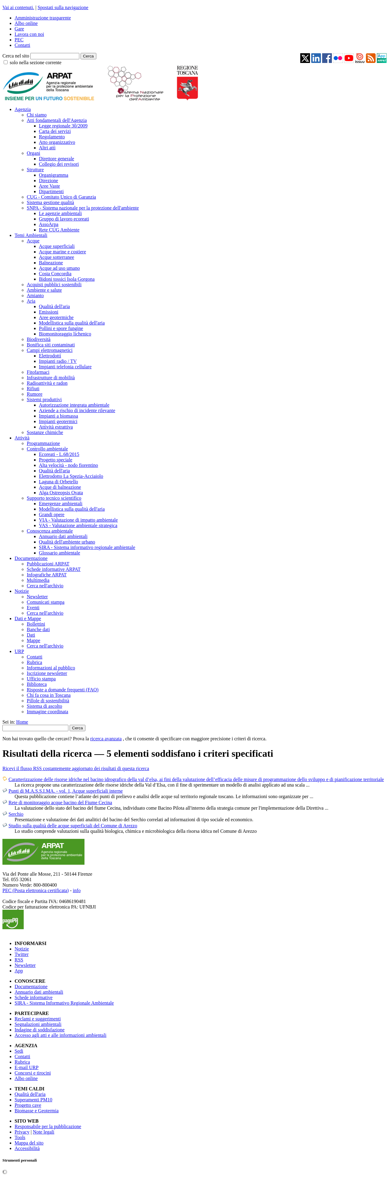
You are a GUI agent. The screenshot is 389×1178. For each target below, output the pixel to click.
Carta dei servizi (55, 131)
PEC (19, 39)
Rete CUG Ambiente (59, 229)
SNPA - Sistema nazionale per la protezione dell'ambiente (83, 207)
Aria (31, 301)
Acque (33, 240)
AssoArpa (48, 224)
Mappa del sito (29, 1142)
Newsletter (37, 596)
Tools (20, 1137)
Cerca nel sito (15, 55)
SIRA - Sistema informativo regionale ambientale (87, 547)
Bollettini (36, 624)
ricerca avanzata (106, 738)
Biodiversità (38, 339)
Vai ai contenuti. (18, 7)
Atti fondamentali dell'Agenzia (57, 120)
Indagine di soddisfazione (39, 1029)
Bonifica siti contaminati (51, 344)
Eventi (33, 607)
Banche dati (38, 629)
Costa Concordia (55, 273)
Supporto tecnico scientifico (54, 498)
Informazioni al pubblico (51, 667)
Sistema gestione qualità (50, 202)
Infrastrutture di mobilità (51, 377)
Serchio (16, 814)
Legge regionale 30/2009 (63, 125)
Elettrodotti (50, 355)
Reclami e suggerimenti (38, 1018)
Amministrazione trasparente (43, 17)
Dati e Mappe (28, 618)
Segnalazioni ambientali (38, 1024)
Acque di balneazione (60, 487)
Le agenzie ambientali (60, 213)
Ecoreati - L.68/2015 (59, 454)
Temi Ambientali (31, 235)
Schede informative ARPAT (54, 569)
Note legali (43, 1132)
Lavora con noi (29, 34)
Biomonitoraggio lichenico (65, 333)
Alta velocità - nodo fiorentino (68, 465)
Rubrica (34, 662)
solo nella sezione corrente (35, 62)
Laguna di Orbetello (58, 481)
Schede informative (34, 997)
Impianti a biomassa (58, 416)
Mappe (33, 640)
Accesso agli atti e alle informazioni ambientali (60, 1035)
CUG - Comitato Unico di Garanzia (61, 197)
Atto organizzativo (57, 142)
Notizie (22, 591)
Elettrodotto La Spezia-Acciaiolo (71, 476)
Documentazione (31, 558)
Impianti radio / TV (58, 361)
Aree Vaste (49, 186)
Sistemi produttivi (44, 399)
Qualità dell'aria (54, 306)
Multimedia (38, 580)
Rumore (35, 394)
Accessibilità (27, 1148)
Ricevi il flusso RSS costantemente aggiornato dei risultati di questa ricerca (75, 768)
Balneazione (51, 262)
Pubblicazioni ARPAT (48, 563)
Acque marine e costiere (62, 251)
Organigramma (53, 175)
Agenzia (23, 109)
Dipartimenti (51, 191)
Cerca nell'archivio (45, 585)
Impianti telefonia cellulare (65, 366)
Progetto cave (28, 1105)
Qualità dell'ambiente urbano (67, 541)
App (19, 970)
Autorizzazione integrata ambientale (74, 405)
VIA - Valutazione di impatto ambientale (78, 520)
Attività (22, 437)
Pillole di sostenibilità (48, 700)
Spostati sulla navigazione (63, 7)
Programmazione (43, 443)
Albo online (26, 23)
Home (22, 722)
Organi (33, 153)
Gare (19, 28)
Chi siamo (36, 114)
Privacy (22, 1132)
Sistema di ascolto (44, 706)
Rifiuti (33, 388)
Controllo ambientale (47, 448)
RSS (19, 959)
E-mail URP (27, 1067)
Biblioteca (37, 684)
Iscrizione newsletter (47, 673)
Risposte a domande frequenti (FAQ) (62, 689)
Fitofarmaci (38, 372)
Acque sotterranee (56, 257)
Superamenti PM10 (33, 1099)
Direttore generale (56, 158)
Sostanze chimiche (45, 432)
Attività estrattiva (56, 426)
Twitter (22, 954)
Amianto (35, 295)
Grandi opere (51, 514)
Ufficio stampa (41, 678)
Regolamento (52, 136)
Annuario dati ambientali (63, 536)
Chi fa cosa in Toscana (49, 695)
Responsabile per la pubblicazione (48, 1126)
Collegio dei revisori (59, 164)
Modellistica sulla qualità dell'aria (72, 322)
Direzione (48, 180)
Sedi (19, 1051)
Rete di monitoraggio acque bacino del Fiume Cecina (60, 802)
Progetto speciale (55, 459)
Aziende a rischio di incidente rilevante (77, 410)
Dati (31, 635)
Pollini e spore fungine (61, 328)
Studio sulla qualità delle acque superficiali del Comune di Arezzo (73, 825)
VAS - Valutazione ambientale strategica (78, 525)
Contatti (22, 45)
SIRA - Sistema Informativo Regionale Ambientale (64, 1003)
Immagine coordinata (47, 711)
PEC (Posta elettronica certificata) (35, 890)
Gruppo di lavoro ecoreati (64, 218)
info (77, 890)
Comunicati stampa (45, 602)
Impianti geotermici (58, 421)
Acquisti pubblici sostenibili (54, 284)
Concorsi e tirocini (33, 1072)
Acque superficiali (57, 246)
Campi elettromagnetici (50, 350)
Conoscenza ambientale (50, 530)
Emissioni (48, 311)
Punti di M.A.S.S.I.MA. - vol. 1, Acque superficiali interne (66, 791)
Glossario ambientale (59, 552)
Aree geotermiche (56, 317)
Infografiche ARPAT (47, 574)
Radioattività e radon (47, 383)
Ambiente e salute (44, 290)
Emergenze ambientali (60, 503)
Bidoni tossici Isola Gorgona (67, 279)
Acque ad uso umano (59, 268)
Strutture (35, 169)
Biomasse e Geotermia (37, 1110)
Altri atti (47, 147)
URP (19, 651)
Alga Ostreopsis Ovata (61, 492)
